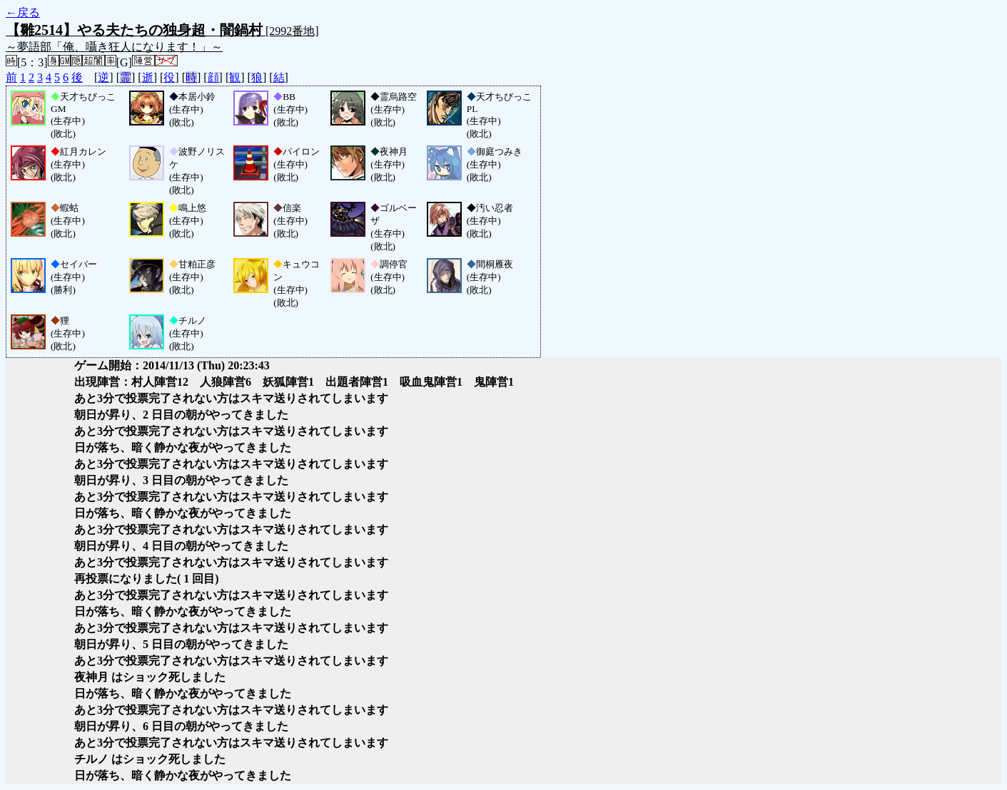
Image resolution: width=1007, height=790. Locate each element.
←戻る (23, 12)
